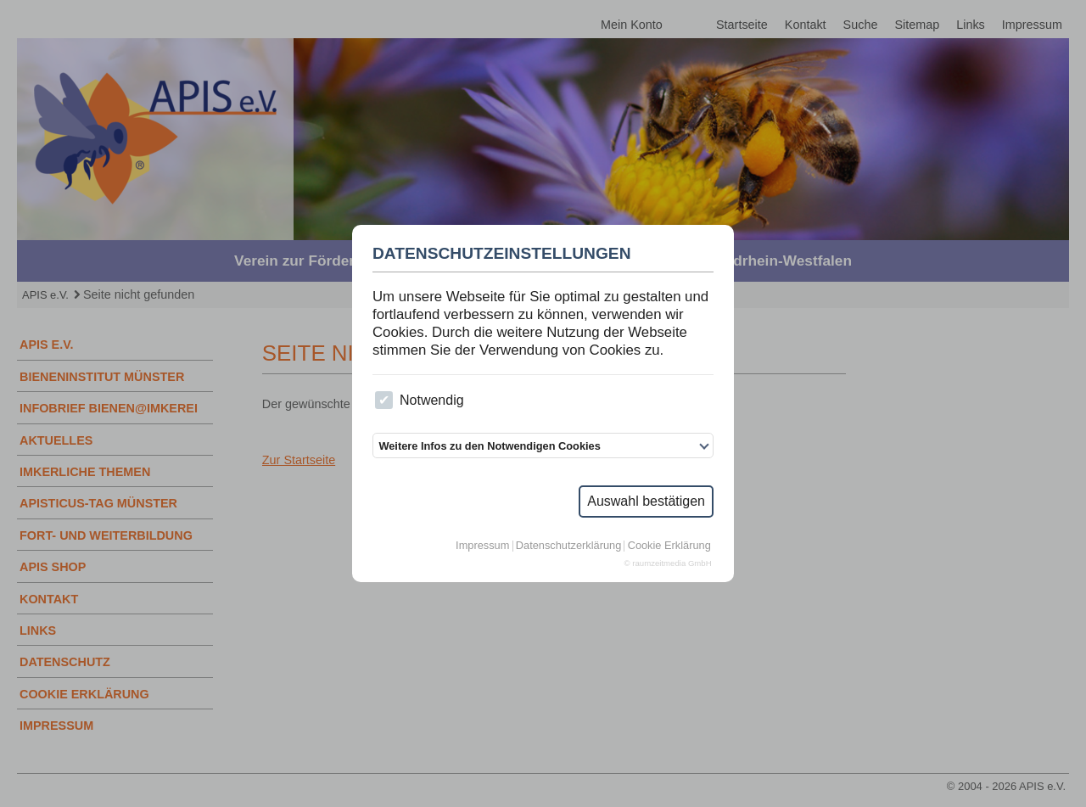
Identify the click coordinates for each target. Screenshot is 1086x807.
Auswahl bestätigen (646, 501)
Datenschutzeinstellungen (501, 253)
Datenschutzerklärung (568, 546)
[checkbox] (384, 400)
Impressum (482, 546)
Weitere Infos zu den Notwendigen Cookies (489, 446)
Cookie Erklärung (669, 546)
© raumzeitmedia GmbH (668, 563)
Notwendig (419, 400)
